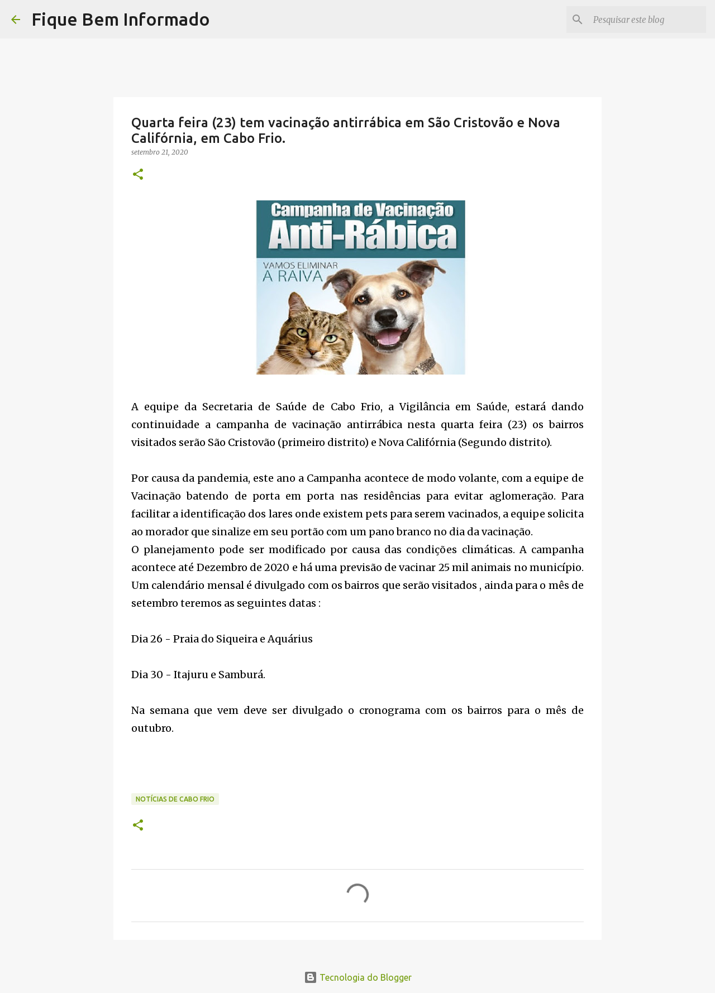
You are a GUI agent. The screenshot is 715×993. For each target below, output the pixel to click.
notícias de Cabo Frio (175, 799)
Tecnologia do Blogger (358, 977)
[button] (138, 175)
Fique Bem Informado (120, 19)
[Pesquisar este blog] (647, 19)
